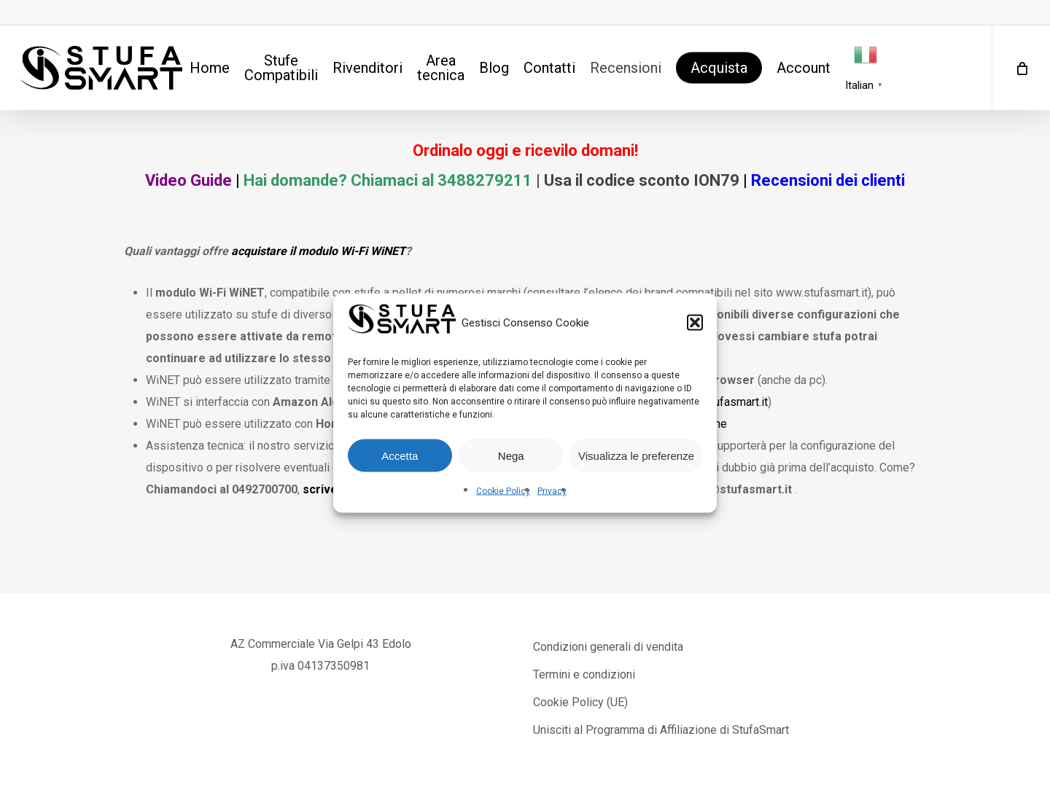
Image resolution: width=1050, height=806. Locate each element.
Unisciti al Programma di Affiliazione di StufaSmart (661, 730)
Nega (511, 455)
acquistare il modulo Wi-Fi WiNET (318, 251)
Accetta (399, 455)
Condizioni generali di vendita (608, 647)
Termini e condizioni (584, 674)
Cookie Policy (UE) (580, 702)
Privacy (552, 491)
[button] (695, 323)
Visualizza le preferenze (636, 455)
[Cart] (1021, 68)
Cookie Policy (503, 491)
